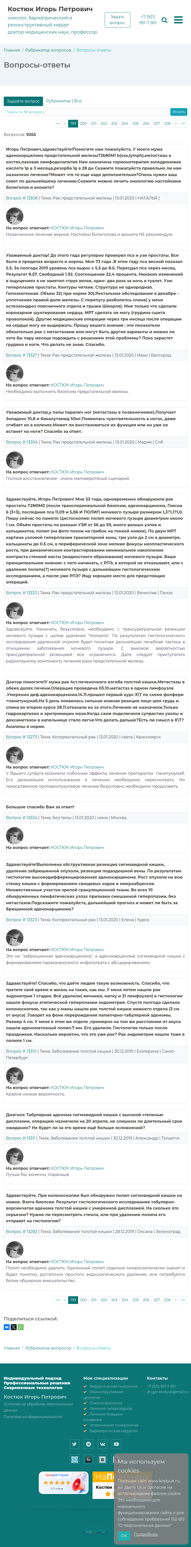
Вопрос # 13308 (22, 198)
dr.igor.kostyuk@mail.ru (167, 1392)
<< (58, 123)
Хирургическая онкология (114, 1386)
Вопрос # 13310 (21, 1051)
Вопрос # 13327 (21, 355)
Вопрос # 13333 (21, 592)
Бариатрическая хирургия (114, 1431)
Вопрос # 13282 (21, 1231)
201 (93, 123)
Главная (12, 50)
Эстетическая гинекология (114, 1425)
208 (167, 123)
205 (136, 123)
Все (78, 101)
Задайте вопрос (23, 101)
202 (104, 123)
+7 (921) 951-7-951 (148, 19)
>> (183, 123)
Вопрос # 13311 (20, 1138)
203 (114, 123)
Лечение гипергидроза (111, 1408)
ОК (124, 1536)
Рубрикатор (58, 101)
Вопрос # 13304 (22, 442)
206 (146, 123)
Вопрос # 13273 (21, 737)
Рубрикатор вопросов (48, 50)
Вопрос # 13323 (21, 919)
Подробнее (146, 1534)
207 (156, 123)
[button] (178, 20)
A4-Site (95, 1521)
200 (83, 123)
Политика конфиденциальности (33, 1417)
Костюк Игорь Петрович (50, 9)
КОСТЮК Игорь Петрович (77, 228)
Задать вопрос (117, 19)
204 (125, 123)
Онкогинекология (106, 1403)
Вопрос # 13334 (21, 817)
